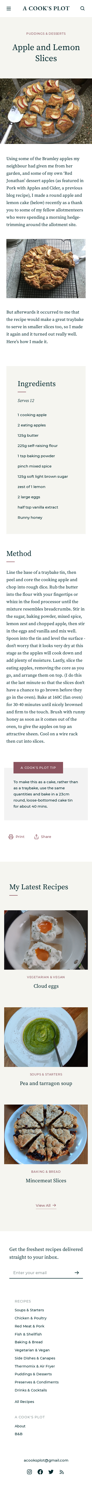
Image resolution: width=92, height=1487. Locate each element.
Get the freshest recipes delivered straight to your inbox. (46, 1253)
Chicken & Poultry (31, 1318)
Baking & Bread (29, 1342)
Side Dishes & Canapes (35, 1358)
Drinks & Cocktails (31, 1390)
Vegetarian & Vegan (32, 1350)
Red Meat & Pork (29, 1326)
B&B (19, 1434)
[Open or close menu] (8, 8)
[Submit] (76, 1273)
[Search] (83, 8)
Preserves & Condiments (37, 1382)
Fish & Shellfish (28, 1334)
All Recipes (24, 1402)
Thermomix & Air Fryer (35, 1366)
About (20, 1426)
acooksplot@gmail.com (46, 1460)
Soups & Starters (29, 1310)
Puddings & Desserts (33, 1374)
